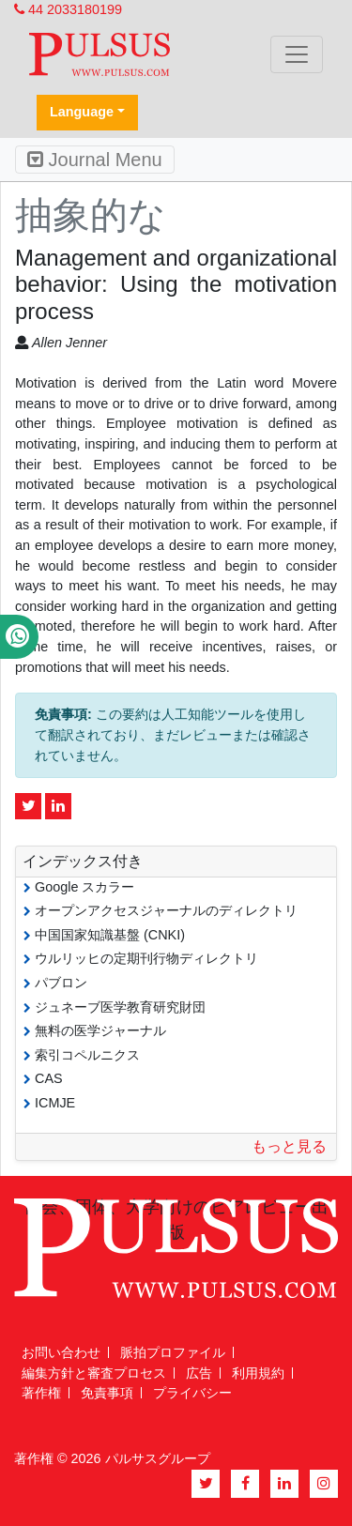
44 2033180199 (68, 9)
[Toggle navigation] (296, 54)
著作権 (41, 1392)
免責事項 (107, 1392)
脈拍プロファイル (172, 1352)
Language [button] (82, 111)
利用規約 (258, 1373)
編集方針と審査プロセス (94, 1373)
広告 (199, 1373)
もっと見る (289, 1146)
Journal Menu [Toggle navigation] (94, 159)
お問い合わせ (61, 1352)
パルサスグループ (157, 1458)
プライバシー (192, 1392)
